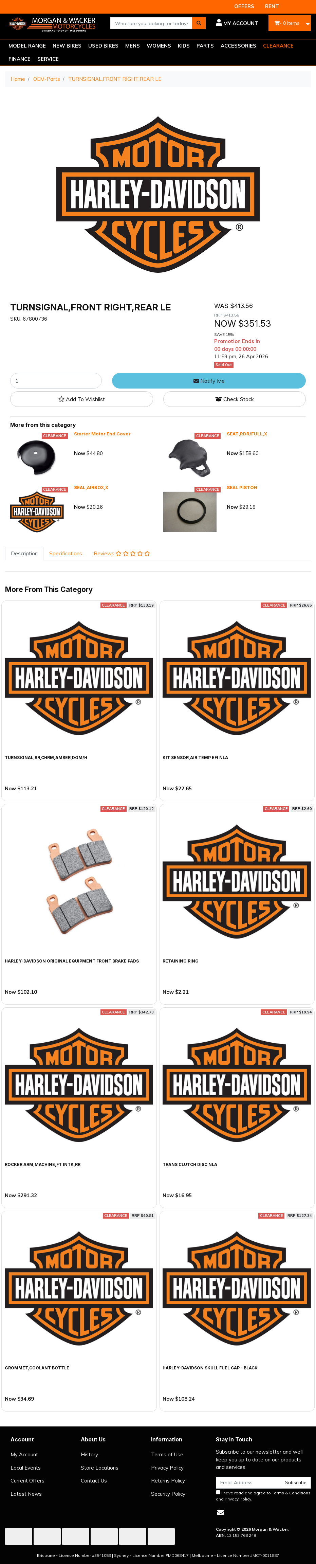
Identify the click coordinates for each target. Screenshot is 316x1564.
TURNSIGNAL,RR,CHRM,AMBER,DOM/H (46, 757)
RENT (272, 6)
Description (24, 553)
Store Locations (99, 1467)
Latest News (26, 1494)
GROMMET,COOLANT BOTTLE (37, 1367)
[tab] (24, 554)
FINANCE (19, 59)
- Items (286, 23)
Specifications (65, 553)
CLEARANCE (278, 45)
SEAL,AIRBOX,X (91, 487)
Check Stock (234, 399)
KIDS (184, 45)
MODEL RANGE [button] (27, 45)
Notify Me (209, 380)
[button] (237, 23)
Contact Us (94, 1480)
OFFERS (244, 6)
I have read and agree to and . (263, 1496)
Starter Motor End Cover (102, 433)
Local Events (26, 1467)
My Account (24, 1454)
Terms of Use (167, 1454)
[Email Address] (248, 1483)
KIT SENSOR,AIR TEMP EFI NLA (195, 757)
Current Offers (27, 1480)
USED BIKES (103, 45)
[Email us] (220, 1512)
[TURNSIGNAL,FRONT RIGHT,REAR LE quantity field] (56, 381)
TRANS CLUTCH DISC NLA (190, 1164)
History (89, 1454)
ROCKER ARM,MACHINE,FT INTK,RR (42, 1164)
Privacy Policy (167, 1467)
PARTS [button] (205, 45)
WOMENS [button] (159, 45)
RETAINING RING (181, 961)
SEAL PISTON (242, 487)
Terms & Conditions (291, 1492)
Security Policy (168, 1494)
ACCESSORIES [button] (238, 45)
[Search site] (199, 23)
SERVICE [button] (48, 59)
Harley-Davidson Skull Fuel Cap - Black (210, 1367)
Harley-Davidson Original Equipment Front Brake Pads (72, 961)
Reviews (122, 553)
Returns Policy (168, 1480)
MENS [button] (132, 45)
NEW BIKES (67, 45)
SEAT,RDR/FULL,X (247, 433)
